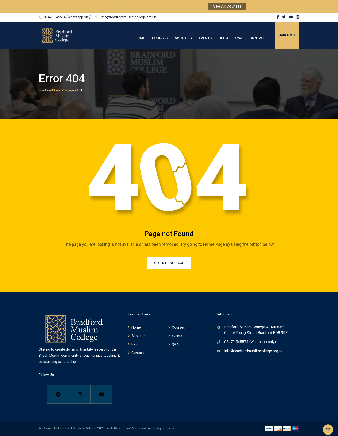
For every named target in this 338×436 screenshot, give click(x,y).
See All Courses (227, 6)
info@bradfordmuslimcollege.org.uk (128, 17)
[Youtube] (101, 394)
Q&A (238, 38)
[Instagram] (80, 394)
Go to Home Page (169, 263)
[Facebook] (58, 394)
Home (140, 38)
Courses (160, 38)
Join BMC (287, 35)
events (205, 38)
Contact (258, 38)
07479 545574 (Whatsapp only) (68, 17)
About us (183, 38)
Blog (223, 38)
